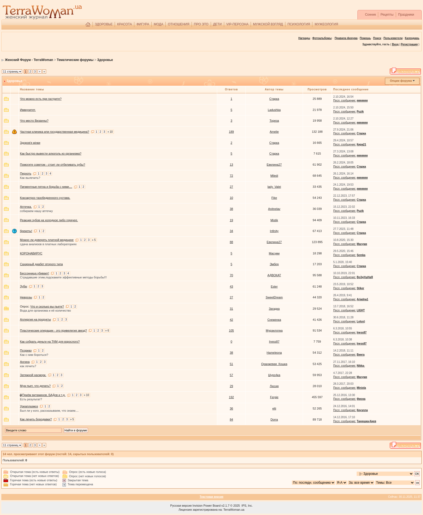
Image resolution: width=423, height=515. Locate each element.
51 (231, 364)
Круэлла (362, 410)
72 (231, 175)
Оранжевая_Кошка (274, 364)
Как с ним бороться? (34, 354)
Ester (274, 286)
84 (231, 419)
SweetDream (274, 297)
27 (231, 186)
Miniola (361, 387)
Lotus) (361, 321)
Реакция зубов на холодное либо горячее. (49, 220)
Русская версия (181, 505)
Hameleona (274, 352)
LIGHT (361, 310)
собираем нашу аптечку (36, 211)
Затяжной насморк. (33, 375)
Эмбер (274, 264)
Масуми (362, 244)
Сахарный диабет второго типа (41, 264)
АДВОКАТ (274, 275)
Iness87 (362, 332)
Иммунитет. (28, 109)
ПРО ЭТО (201, 24)
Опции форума (401, 80)
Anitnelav (274, 208)
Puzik (360, 111)
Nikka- (361, 365)
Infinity (274, 231)
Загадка (274, 308)
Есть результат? (31, 399)
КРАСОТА (124, 24)
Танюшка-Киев (366, 421)
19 (231, 220)
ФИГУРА (143, 24)
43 (231, 286)
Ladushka (274, 109)
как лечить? (28, 366)
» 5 (94, 239)
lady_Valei (274, 186)
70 (231, 275)
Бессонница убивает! (34, 273)
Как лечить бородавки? (36, 419)
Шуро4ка (274, 375)
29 (231, 386)
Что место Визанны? (34, 120)
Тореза (274, 120)
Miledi (274, 175)
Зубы (23, 286)
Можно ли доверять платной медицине (47, 239)
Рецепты (386, 14)
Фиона (361, 398)
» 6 (107, 330)
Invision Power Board (207, 505)
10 (231, 197)
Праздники (406, 14)
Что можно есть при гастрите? (41, 98)
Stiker (360, 288)
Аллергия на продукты (35, 319)
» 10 (109, 131)
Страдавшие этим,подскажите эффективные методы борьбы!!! (63, 277)
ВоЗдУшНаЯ (365, 277)
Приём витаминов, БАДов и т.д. (44, 395)
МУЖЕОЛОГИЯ (326, 24)
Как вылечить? (30, 177)
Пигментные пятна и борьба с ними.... (46, 186)
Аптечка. (26, 206)
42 (231, 319)
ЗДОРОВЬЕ (104, 24)
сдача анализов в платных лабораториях (48, 244)
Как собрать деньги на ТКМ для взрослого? (50, 341)
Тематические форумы (75, 60)
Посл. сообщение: (344, 100)
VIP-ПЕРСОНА (237, 24)
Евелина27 (274, 164)
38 (231, 208)
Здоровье (105, 60)
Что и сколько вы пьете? (47, 306)
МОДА (158, 24)
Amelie (274, 131)
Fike (274, 197)
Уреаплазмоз (29, 406)
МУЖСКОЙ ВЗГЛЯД (268, 24)
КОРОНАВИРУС (31, 253)
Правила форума (346, 38)
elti (274, 408)
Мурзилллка (274, 330)
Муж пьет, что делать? (35, 385)
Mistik (274, 220)
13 (231, 164)
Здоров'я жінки (30, 142)
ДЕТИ (217, 24)
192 (231, 397)
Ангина (25, 361)
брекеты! (26, 231)
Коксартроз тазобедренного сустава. (45, 197)
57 (231, 375)
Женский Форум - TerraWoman (29, 60)
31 (231, 308)
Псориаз (26, 350)
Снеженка (274, 319)
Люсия (274, 386)
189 (231, 131)
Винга (360, 354)
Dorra (274, 419)
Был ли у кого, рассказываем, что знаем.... (49, 410)
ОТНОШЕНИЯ (178, 24)
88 (231, 242)
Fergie (274, 397)
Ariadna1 (362, 299)
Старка (274, 98)
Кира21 (361, 144)
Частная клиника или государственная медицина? (54, 131)
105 (231, 330)
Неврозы (26, 297)
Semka (361, 255)
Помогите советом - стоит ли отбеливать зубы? (52, 164)
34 (231, 231)
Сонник (370, 14)
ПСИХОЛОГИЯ (299, 24)
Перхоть (25, 173)
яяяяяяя (362, 100)
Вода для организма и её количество (45, 310)
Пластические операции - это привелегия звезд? (53, 330)
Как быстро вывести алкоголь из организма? (50, 153)
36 (231, 408)
